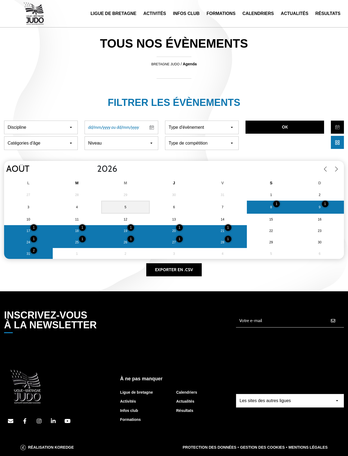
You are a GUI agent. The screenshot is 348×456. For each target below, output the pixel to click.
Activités (154, 13)
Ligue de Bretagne (113, 13)
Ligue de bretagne (136, 392)
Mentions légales (308, 447)
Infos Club (186, 13)
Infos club (129, 410)
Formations (221, 13)
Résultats (327, 13)
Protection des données (210, 447)
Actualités (294, 13)
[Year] (93, 169)
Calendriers (258, 13)
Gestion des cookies (262, 447)
